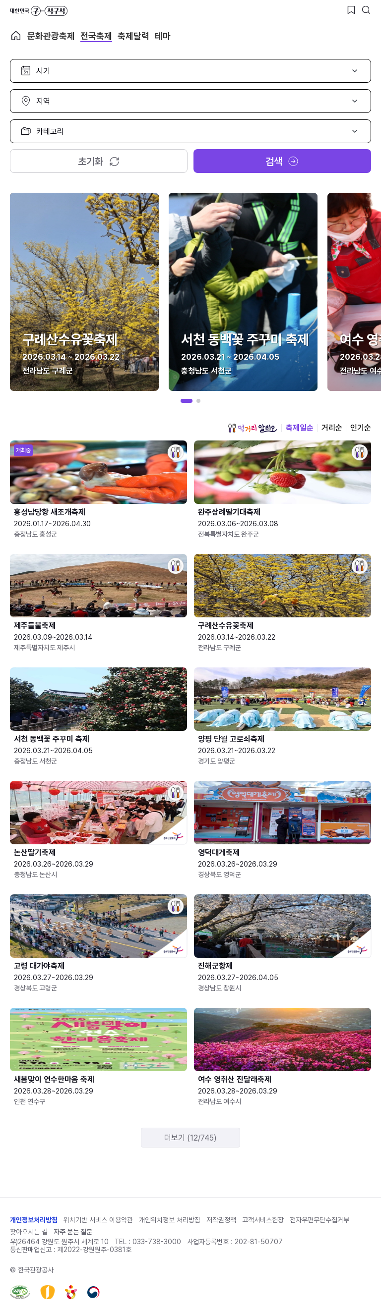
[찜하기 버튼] (351, 10)
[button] (186, 401)
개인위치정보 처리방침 (169, 1220)
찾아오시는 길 (29, 1232)
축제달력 (133, 36)
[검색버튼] (366, 10)
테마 (163, 36)
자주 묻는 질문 (73, 1232)
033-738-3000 (156, 1242)
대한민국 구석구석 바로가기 (38, 11)
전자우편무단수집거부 (319, 1220)
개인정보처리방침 (34, 1220)
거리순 (331, 428)
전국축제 (96, 36)
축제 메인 (16, 36)
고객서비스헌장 (263, 1220)
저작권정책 (221, 1220)
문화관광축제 (51, 36)
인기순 (360, 428)
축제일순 (300, 428)
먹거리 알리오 (252, 428)
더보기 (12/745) (190, 1138)
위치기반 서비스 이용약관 (98, 1220)
